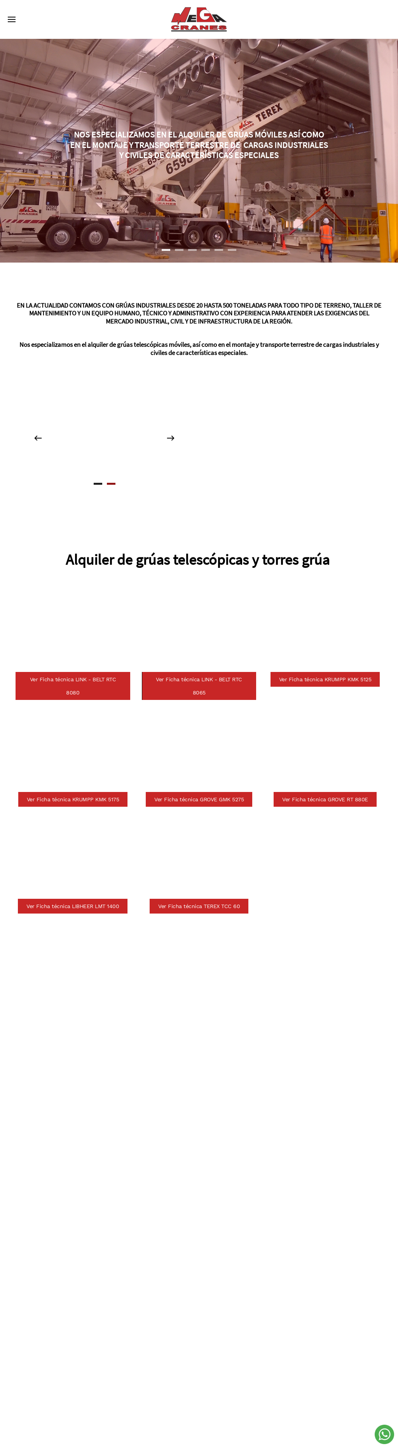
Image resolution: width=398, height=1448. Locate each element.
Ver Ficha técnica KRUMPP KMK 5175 (73, 799)
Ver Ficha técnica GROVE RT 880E (325, 799)
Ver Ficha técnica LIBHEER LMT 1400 (72, 906)
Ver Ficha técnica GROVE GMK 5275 (199, 799)
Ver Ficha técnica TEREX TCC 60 (199, 906)
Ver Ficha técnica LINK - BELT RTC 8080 (73, 686)
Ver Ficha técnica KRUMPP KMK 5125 (325, 679)
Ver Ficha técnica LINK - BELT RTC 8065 (199, 686)
